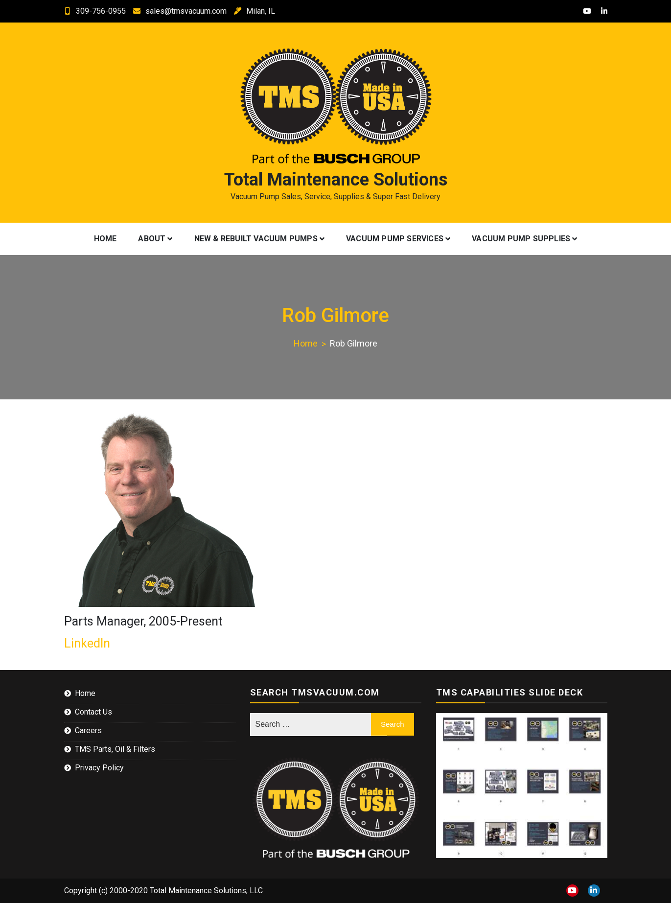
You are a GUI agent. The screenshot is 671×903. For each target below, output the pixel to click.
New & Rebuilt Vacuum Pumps (256, 238)
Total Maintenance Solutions (335, 179)
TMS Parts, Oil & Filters (115, 749)
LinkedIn (87, 643)
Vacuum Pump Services (394, 238)
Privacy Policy (99, 767)
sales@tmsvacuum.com (172, 11)
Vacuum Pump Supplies (521, 238)
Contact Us (93, 712)
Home (105, 238)
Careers (88, 730)
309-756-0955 (86, 11)
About (151, 238)
